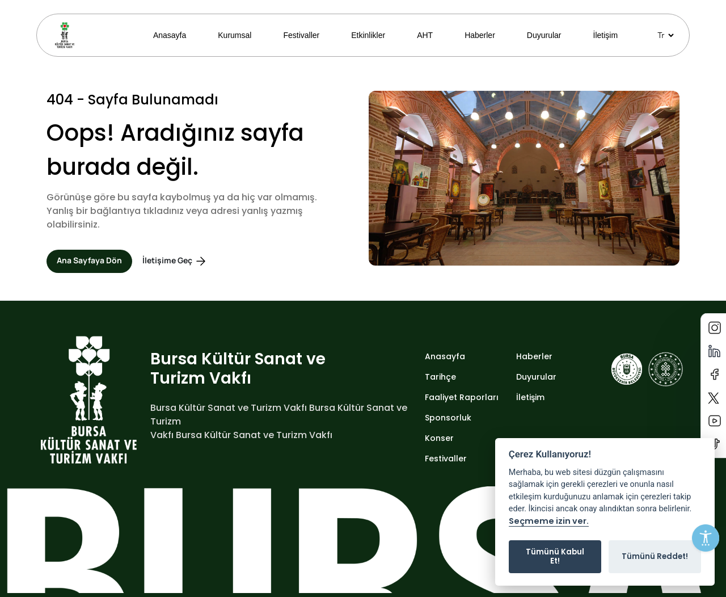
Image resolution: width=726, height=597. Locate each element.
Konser (439, 438)
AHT (425, 35)
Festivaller (301, 35)
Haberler (480, 35)
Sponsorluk (448, 417)
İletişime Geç (175, 261)
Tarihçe (440, 376)
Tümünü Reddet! (655, 556)
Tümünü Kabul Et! (555, 556)
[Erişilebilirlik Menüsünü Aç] (705, 538)
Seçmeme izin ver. (549, 521)
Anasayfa (169, 35)
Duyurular (544, 35)
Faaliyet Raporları (462, 397)
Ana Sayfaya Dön (89, 260)
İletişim (605, 35)
